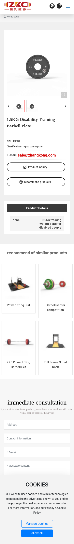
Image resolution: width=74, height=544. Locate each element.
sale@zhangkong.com (37, 155)
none (16, 220)
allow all (37, 533)
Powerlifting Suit (18, 305)
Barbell (16, 140)
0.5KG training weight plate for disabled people (50, 223)
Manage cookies (37, 523)
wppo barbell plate (32, 146)
